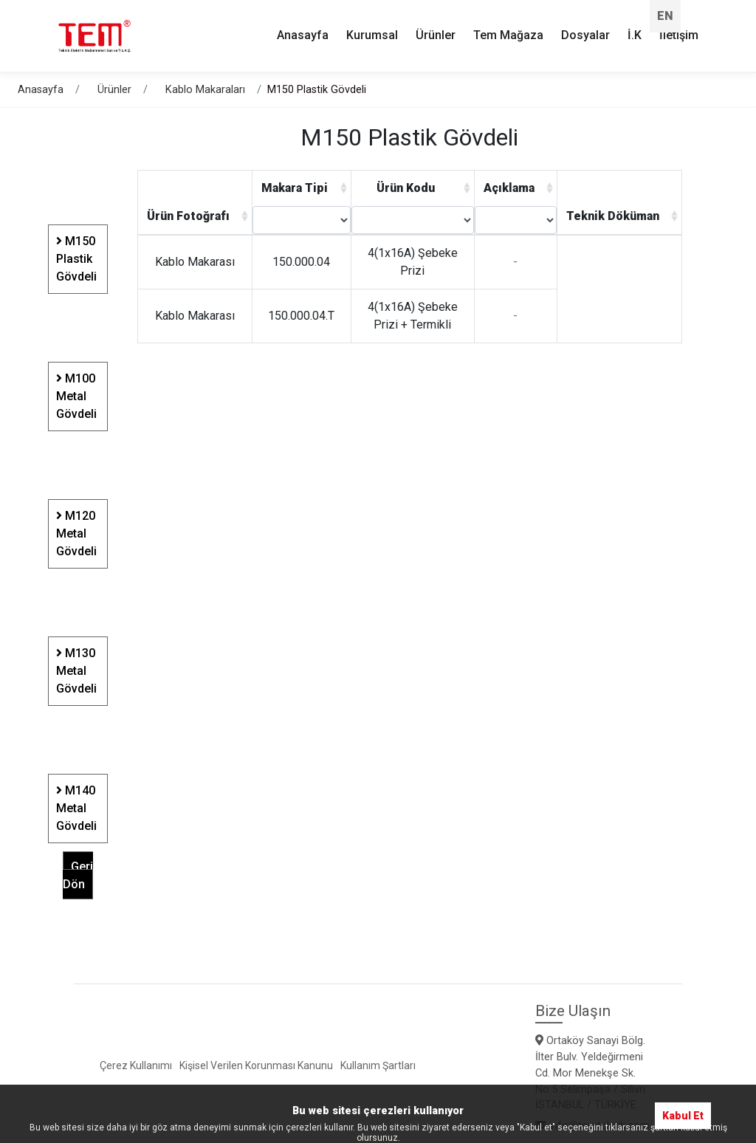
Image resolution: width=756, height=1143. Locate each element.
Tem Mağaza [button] (508, 28)
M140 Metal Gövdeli (76, 801)
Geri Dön (78, 868)
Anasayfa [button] (303, 28)
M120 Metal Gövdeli (76, 526)
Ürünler (114, 81)
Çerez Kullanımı (136, 1057)
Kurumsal (372, 28)
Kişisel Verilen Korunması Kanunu (256, 1057)
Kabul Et (683, 1107)
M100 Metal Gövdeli (76, 388)
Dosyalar (585, 28)
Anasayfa (40, 81)
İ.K (635, 28)
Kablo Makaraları (205, 81)
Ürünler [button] (436, 28)
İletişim (678, 28)
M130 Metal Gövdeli (76, 663)
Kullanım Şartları (378, 1057)
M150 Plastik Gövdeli (76, 251)
